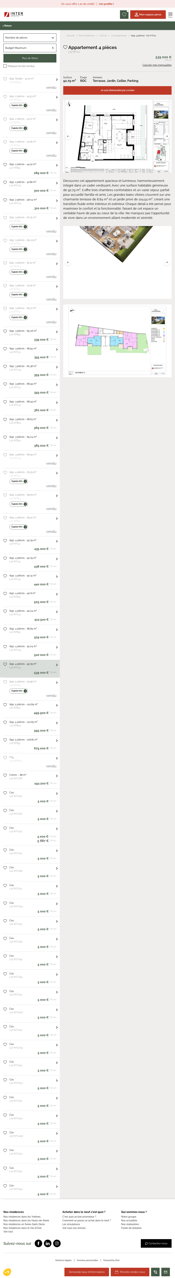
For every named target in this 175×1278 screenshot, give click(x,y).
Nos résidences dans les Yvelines (22, 1216)
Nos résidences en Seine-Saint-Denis (24, 1224)
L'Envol (103, 35)
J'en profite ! (106, 3)
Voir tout (8, 1231)
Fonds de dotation (131, 1228)
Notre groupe (128, 1216)
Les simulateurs (71, 1224)
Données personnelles (87, 1260)
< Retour (7, 25)
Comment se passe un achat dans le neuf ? (86, 1220)
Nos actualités (129, 1220)
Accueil (71, 35)
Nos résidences (87, 35)
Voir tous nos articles (74, 1228)
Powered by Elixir (111, 1260)
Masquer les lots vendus (21, 66)
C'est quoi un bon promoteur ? (79, 1216)
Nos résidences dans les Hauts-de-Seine (26, 1220)
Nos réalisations (130, 1224)
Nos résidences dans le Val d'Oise (22, 1228)
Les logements (119, 35)
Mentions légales (63, 1260)
